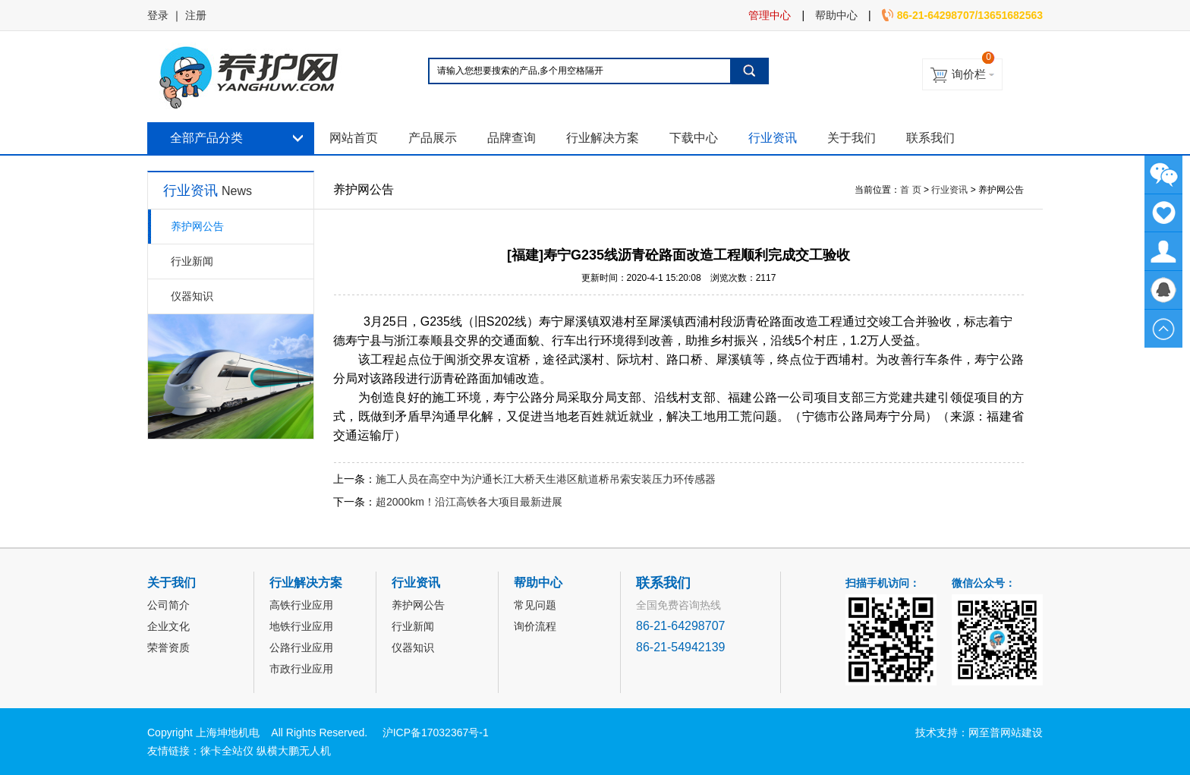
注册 (195, 15)
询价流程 (535, 626)
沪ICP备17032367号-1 (435, 732)
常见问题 (535, 605)
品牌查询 (511, 137)
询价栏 (969, 74)
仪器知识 (192, 296)
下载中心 (693, 137)
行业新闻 (192, 261)
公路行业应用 (301, 647)
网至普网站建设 (1005, 732)
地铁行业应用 (301, 626)
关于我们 (851, 137)
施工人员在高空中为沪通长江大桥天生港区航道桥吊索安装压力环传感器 (546, 479)
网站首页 (353, 137)
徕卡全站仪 (226, 751)
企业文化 (168, 626)
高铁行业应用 (301, 605)
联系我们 (930, 137)
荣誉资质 (168, 647)
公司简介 (168, 605)
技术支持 (936, 732)
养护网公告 (197, 226)
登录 (157, 15)
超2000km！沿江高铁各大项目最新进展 (469, 502)
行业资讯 (772, 137)
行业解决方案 (602, 137)
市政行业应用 (301, 669)
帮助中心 (836, 15)
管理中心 (769, 15)
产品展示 (432, 137)
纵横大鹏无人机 (294, 751)
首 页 (910, 189)
